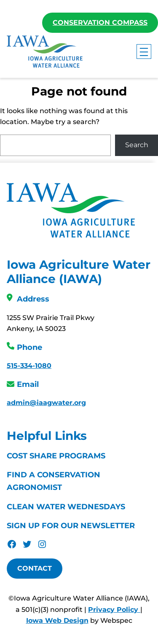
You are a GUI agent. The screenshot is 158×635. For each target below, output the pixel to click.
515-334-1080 (29, 366)
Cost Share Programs (56, 455)
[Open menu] (144, 51)
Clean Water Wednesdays (66, 506)
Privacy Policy (114, 610)
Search (136, 145)
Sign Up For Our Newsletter (71, 525)
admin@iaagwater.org (46, 403)
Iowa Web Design (57, 620)
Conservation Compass (100, 22)
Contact (34, 568)
